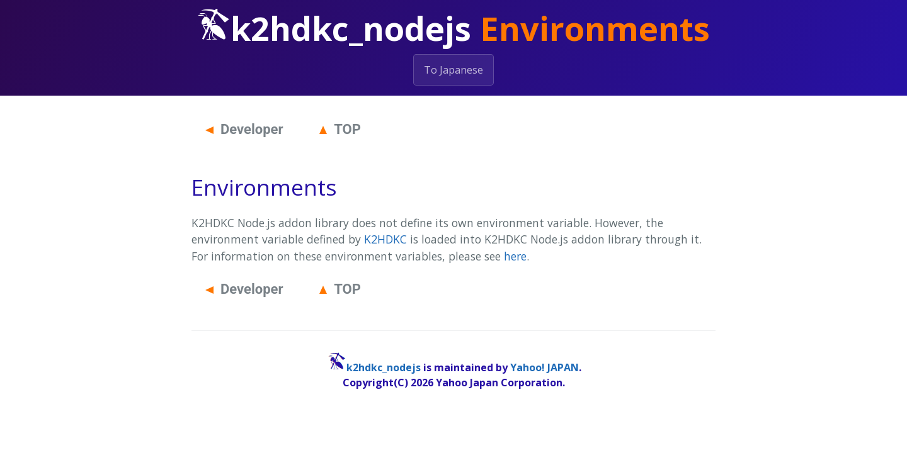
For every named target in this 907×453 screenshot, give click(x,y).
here (515, 256)
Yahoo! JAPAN (544, 367)
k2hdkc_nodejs (383, 367)
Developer (244, 129)
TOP (340, 129)
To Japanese (453, 70)
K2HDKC (385, 239)
